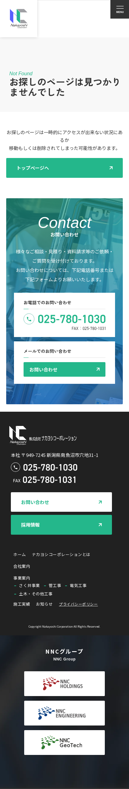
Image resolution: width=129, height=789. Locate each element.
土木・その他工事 (35, 594)
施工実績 (21, 604)
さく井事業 (29, 585)
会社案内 (21, 566)
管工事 (55, 585)
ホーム (19, 554)
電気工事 (78, 585)
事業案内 (21, 578)
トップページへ (32, 167)
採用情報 (30, 524)
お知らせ (44, 604)
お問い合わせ (43, 369)
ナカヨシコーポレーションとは (61, 554)
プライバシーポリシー (78, 604)
